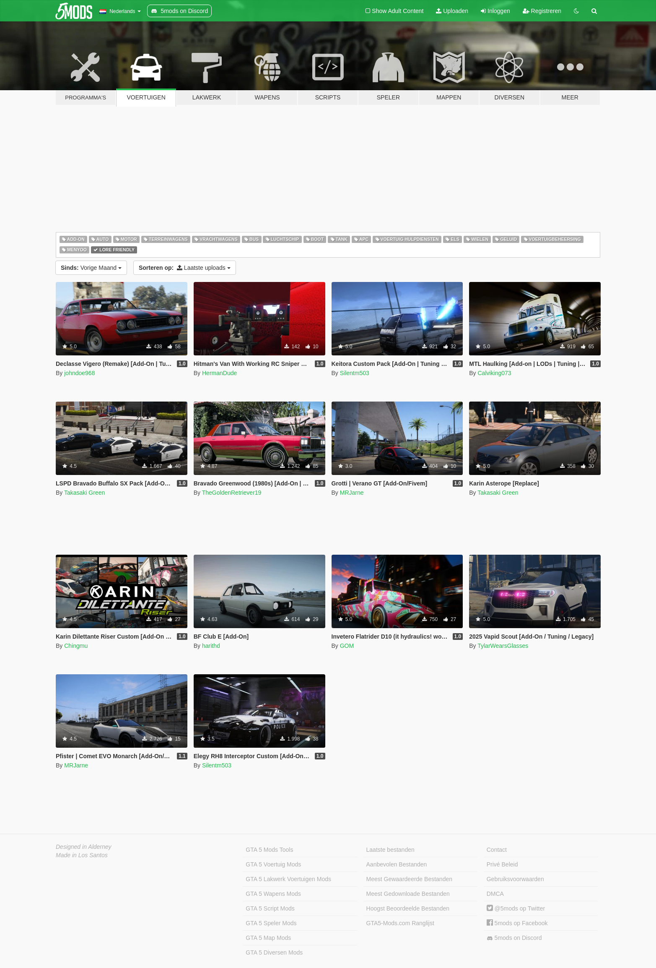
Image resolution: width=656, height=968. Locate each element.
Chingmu (76, 645)
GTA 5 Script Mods (270, 908)
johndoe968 (79, 373)
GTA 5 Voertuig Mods (273, 864)
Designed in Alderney (83, 846)
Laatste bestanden (390, 849)
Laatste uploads (185, 267)
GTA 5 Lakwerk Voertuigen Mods (288, 879)
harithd (211, 645)
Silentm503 (354, 373)
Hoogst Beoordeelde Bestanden (407, 908)
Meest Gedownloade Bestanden (408, 893)
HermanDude (219, 373)
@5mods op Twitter (516, 908)
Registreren (542, 11)
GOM (347, 645)
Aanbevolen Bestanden (396, 864)
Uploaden (452, 11)
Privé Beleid (502, 864)
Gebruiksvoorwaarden (515, 879)
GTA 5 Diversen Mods (274, 952)
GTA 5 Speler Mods (271, 923)
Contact (497, 849)
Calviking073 (494, 373)
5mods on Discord (514, 938)
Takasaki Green (84, 492)
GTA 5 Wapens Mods (273, 893)
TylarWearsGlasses (502, 645)
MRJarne (352, 492)
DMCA (495, 893)
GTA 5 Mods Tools (269, 849)
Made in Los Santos (82, 855)
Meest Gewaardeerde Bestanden (409, 879)
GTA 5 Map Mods (268, 937)
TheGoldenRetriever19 (232, 492)
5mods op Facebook (517, 923)
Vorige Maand (91, 267)
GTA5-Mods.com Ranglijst (400, 923)
